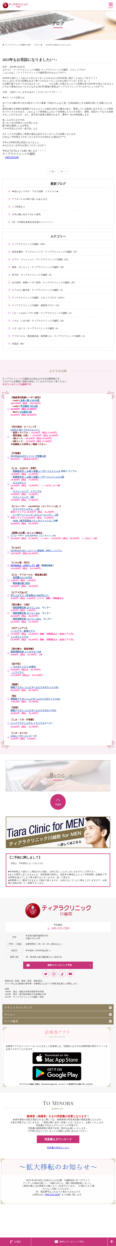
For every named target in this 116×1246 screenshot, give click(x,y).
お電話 (15, 1241)
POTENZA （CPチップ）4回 (25, 565)
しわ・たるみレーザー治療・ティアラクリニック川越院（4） (42, 313)
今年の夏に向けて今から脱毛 (26, 214)
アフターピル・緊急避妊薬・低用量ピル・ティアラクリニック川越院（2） (49, 336)
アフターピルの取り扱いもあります (29, 199)
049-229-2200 (60, 928)
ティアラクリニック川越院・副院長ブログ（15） (36, 305)
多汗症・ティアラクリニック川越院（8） (32, 274)
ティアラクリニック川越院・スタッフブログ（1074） (39, 297)
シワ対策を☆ (18, 206)
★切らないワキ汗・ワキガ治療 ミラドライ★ (35, 191)
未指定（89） (18, 343)
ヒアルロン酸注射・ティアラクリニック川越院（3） (38, 290)
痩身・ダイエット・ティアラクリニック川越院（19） (38, 267)
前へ (53, 171)
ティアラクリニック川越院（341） (29, 244)
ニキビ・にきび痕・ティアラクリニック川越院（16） (38, 320)
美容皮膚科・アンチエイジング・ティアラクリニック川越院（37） (45, 251)
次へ (62, 171)
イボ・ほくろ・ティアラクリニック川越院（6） (36, 328)
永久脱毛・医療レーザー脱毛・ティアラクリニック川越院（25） (44, 282)
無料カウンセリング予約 (60, 965)
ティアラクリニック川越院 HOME (18, 45)
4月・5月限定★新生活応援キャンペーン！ (33, 222)
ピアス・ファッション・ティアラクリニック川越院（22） (41, 259)
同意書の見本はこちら (58, 1147)
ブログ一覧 (38, 45)
